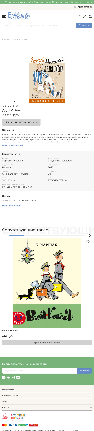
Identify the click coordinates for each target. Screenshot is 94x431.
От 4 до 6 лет (20, 39)
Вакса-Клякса (10, 330)
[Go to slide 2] (16, 101)
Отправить (84, 370)
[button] (4, 235)
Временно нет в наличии (21, 122)
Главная (6, 39)
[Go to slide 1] (14, 101)
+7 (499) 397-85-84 (84, 7)
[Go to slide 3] (18, 101)
